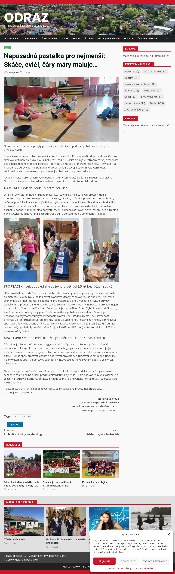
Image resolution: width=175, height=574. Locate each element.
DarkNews (89, 566)
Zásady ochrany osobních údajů (139, 568)
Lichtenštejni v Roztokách (90, 432)
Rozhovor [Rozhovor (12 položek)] (152, 90)
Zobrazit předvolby (155, 561)
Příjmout (104, 561)
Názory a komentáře (109, 38)
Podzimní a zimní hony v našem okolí (151, 521)
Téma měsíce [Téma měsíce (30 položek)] (134, 103)
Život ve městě (49, 38)
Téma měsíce (30, 38)
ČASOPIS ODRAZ (146, 38)
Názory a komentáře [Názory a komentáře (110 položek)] (139, 84)
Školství (89, 38)
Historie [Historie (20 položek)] (131, 71)
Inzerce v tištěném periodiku (21, 559)
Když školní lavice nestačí (109, 521)
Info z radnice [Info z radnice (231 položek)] (155, 71)
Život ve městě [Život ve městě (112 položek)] (136, 109)
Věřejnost (11, 73)
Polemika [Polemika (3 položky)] (131, 90)
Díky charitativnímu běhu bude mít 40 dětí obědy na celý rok (22, 464)
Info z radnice (11, 38)
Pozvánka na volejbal (100, 464)
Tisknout (15, 424)
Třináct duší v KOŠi (24, 521)
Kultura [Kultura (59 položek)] (131, 78)
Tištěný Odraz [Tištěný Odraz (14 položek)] (151, 97)
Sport (65, 38)
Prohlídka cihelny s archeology (32, 432)
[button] (168, 534)
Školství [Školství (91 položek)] (157, 103)
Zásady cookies (116, 568)
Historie (128, 38)
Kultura (76, 38)
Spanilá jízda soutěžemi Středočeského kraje (61, 464)
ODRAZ (26, 17)
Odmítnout (128, 561)
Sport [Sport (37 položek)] (130, 97)
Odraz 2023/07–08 (21, 416)
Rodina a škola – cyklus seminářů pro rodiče (66, 521)
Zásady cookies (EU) (16, 556)
